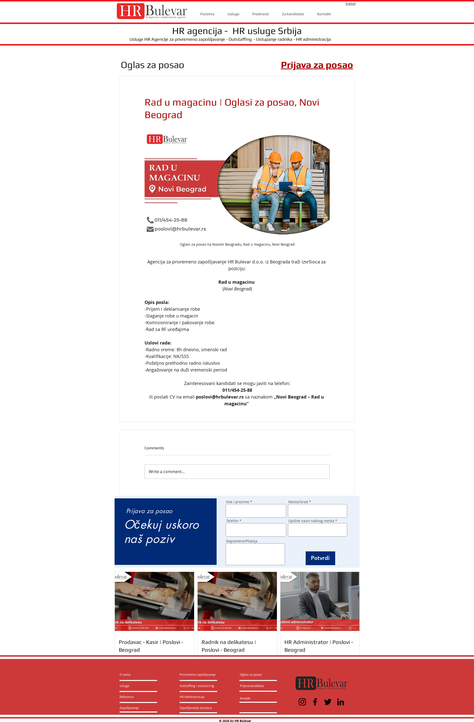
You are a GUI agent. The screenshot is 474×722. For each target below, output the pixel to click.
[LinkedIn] (340, 702)
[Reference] (133, 696)
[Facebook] (315, 702)
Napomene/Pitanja (241, 541)
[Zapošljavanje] (133, 707)
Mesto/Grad (298, 502)
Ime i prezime (237, 502)
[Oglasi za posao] (251, 674)
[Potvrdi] (320, 558)
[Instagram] (302, 702)
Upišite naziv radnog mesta (311, 521)
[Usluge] (134, 685)
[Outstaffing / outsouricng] (197, 685)
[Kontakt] (250, 698)
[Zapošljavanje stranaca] (196, 707)
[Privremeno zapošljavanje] (198, 674)
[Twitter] (328, 702)
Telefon (232, 521)
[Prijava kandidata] (252, 685)
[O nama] (139, 674)
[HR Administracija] (193, 696)
